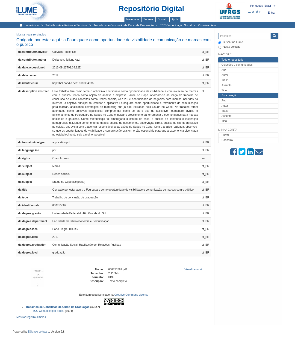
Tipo (224, 90)
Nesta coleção (229, 47)
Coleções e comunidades (237, 64)
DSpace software (38, 331)
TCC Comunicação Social (176, 25)
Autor (224, 75)
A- (249, 12)
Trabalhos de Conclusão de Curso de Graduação (124, 25)
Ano (223, 70)
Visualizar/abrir (193, 269)
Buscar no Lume (230, 42)
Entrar (225, 135)
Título (224, 80)
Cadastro (227, 140)
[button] (132, 19)
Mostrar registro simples (31, 34)
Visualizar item (207, 25)
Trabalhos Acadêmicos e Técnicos (66, 25)
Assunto (226, 85)
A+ (258, 12)
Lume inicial (32, 25)
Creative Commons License (131, 294)
